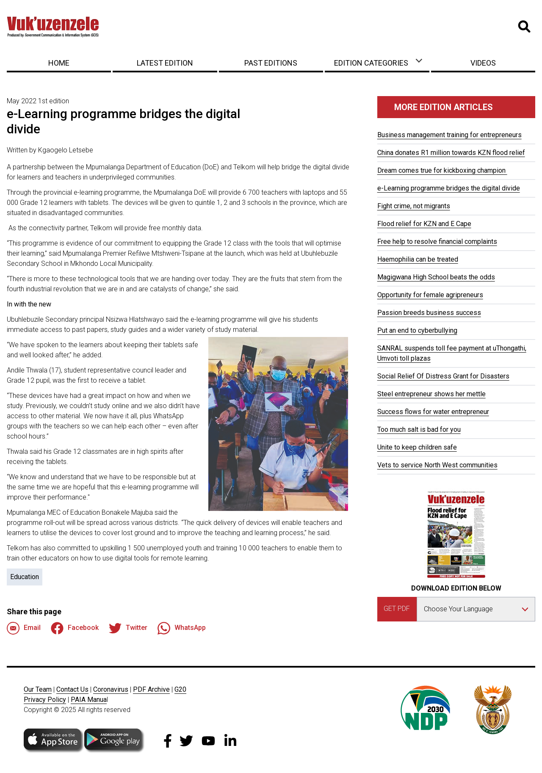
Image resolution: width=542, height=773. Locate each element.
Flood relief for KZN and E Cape (424, 224)
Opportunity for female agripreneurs (430, 295)
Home (58, 62)
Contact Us (72, 689)
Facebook (75, 628)
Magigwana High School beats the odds (436, 277)
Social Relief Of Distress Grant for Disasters (443, 376)
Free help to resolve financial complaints (437, 241)
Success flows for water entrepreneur (433, 412)
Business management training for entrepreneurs (449, 135)
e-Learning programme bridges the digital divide (448, 188)
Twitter (128, 628)
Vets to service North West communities (437, 465)
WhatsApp (182, 628)
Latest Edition (165, 62)
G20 (180, 689)
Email (24, 628)
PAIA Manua (89, 700)
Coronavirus (110, 689)
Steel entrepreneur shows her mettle (431, 394)
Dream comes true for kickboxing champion (442, 170)
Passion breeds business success (429, 313)
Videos (483, 62)
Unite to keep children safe (417, 447)
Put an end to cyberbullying (417, 330)
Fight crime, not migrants (413, 206)
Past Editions (270, 62)
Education (24, 577)
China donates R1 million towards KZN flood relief (451, 153)
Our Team (38, 689)
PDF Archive (151, 689)
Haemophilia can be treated (417, 259)
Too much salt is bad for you (419, 429)
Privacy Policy (45, 700)
